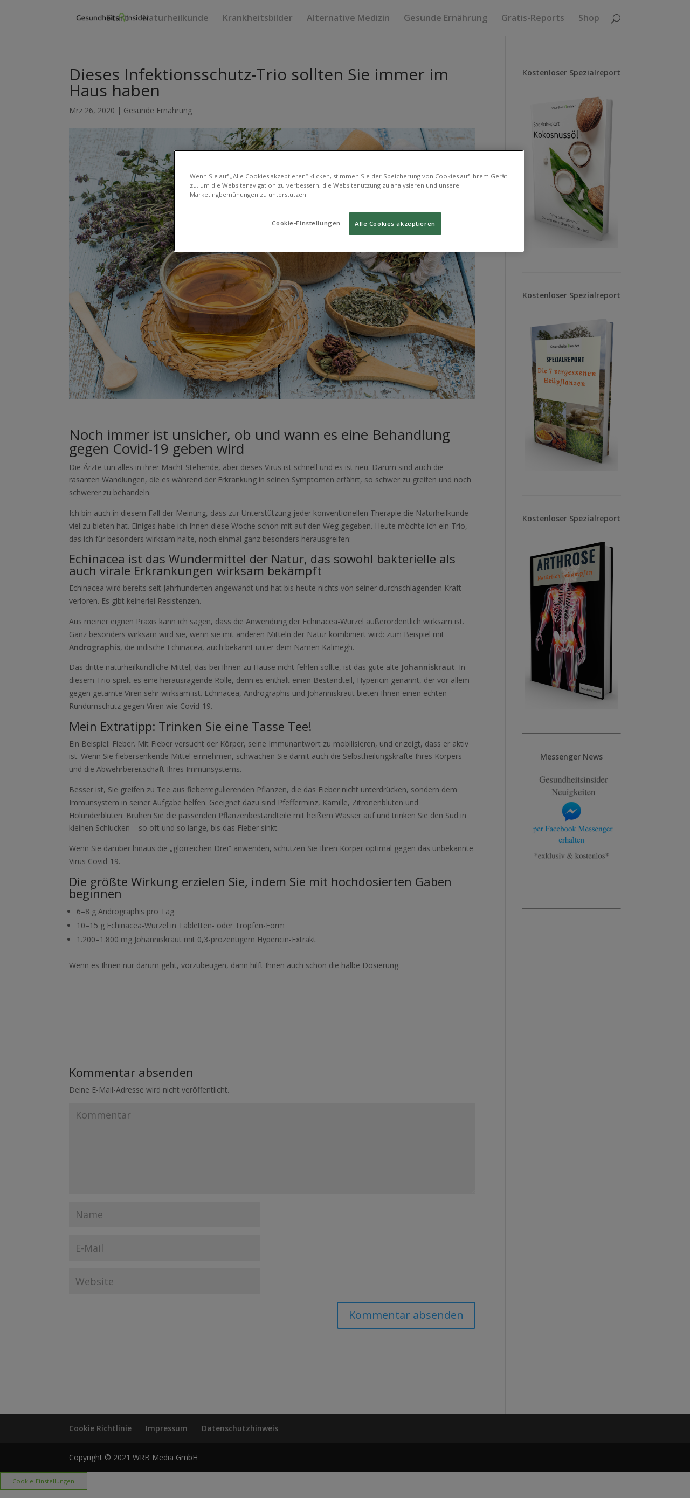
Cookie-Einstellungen (306, 223)
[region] (349, 201)
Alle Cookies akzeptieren (395, 223)
